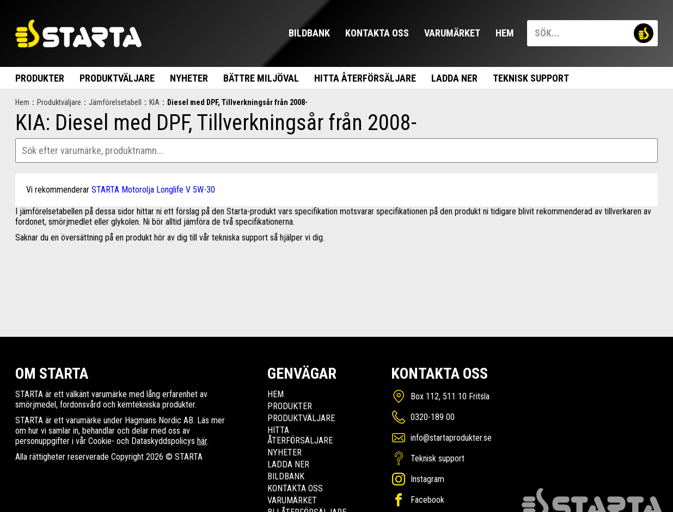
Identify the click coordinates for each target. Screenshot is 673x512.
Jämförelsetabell (115, 102)
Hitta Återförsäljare (365, 78)
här (202, 441)
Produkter (39, 78)
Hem (504, 33)
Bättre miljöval (261, 78)
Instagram (427, 479)
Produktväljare (117, 78)
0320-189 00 (433, 417)
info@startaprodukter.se (451, 438)
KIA (154, 102)
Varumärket (452, 33)
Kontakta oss (377, 33)
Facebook (427, 500)
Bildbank (309, 33)
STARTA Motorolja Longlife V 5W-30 (153, 189)
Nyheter (189, 78)
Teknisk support (531, 78)
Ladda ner (454, 78)
